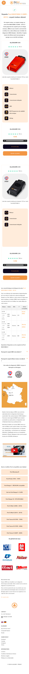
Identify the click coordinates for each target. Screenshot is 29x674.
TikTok (2, 644)
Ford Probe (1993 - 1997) (14, 478)
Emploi (2, 632)
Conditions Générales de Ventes (8, 653)
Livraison (3, 651)
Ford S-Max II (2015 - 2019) (14, 512)
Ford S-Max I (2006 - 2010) (14, 506)
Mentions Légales (5, 655)
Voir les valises (24, 325)
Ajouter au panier (15, 278)
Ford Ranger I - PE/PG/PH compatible (14, 485)
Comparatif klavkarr (5, 630)
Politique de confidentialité (7, 658)
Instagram (3, 643)
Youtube (3, 641)
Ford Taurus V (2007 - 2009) (14, 533)
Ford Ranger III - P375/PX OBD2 (14, 499)
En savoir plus (15, 271)
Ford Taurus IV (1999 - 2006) (14, 526)
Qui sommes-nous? (5, 628)
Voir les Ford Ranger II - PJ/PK (14, 492)
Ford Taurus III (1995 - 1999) (14, 519)
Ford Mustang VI (14, 472)
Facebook (3, 639)
